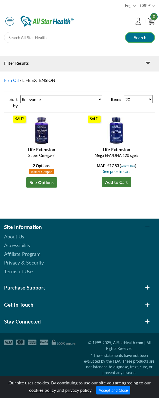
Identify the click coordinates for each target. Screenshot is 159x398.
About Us (14, 237)
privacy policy (78, 390)
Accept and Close (113, 390)
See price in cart (116, 171)
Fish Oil (11, 80)
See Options (42, 182)
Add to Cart (116, 182)
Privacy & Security (24, 263)
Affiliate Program (22, 254)
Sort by (14, 102)
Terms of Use (18, 271)
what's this (128, 166)
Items (116, 99)
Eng (128, 5)
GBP (145, 5)
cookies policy (42, 390)
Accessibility (17, 245)
